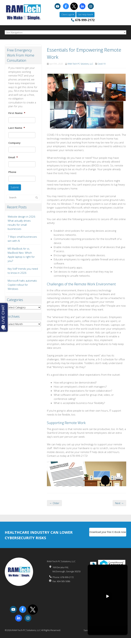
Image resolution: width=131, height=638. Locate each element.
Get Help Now (85, 14)
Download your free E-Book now (107, 532)
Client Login (67, 14)
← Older (54, 503)
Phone (12, 171)
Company (14, 142)
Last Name (16, 127)
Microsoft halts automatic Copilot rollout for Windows (22, 284)
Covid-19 (101, 63)
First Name (16, 112)
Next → (119, 503)
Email (13, 157)
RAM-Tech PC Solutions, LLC (80, 63)
